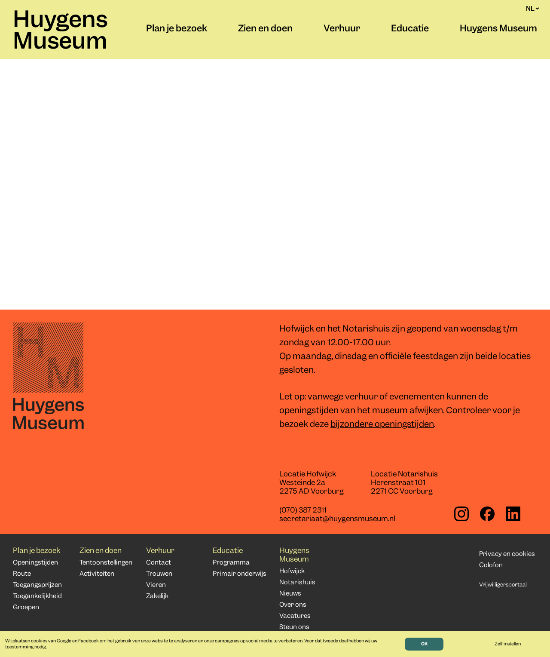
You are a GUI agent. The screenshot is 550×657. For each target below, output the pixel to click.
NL (532, 8)
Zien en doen (265, 29)
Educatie (410, 29)
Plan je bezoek (176, 29)
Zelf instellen (508, 644)
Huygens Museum (60, 31)
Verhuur (342, 29)
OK (424, 644)
